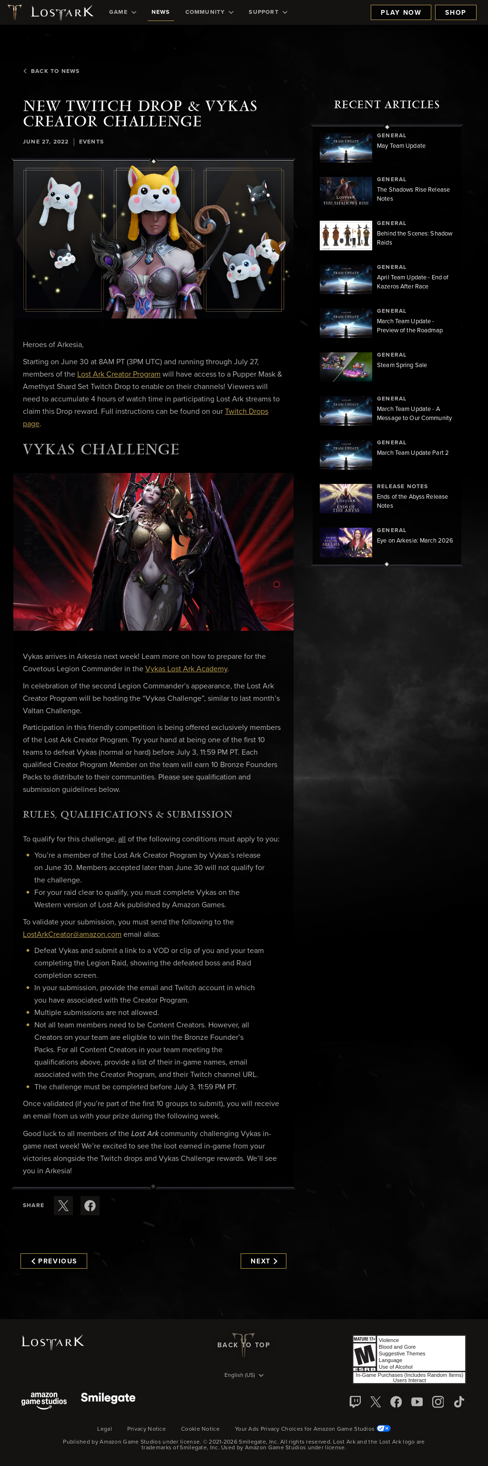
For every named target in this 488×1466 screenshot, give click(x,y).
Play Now (401, 13)
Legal (104, 1429)
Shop (456, 13)
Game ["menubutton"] (122, 12)
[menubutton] (244, 1376)
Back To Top (243, 1345)
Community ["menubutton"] (209, 12)
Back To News (51, 71)
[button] (153, 240)
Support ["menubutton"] (268, 12)
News (161, 12)
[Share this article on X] (63, 1205)
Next (264, 1261)
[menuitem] (123, 12)
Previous (54, 1261)
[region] (387, 345)
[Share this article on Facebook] (90, 1205)
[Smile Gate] (108, 1402)
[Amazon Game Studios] (44, 1402)
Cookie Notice (200, 1429)
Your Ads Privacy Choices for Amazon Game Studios (313, 1429)
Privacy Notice (146, 1429)
